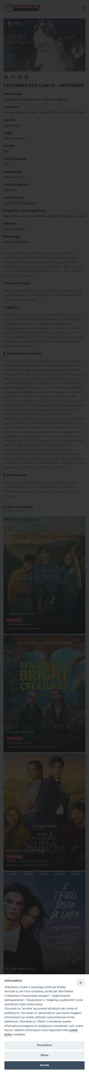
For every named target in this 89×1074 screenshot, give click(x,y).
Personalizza (44, 1045)
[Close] (80, 982)
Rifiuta (44, 1055)
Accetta (44, 1065)
